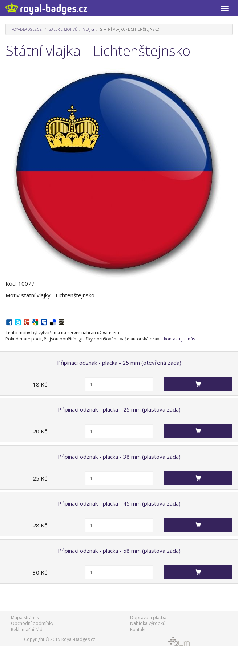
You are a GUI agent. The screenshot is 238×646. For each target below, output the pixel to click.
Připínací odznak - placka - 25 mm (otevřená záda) (119, 362)
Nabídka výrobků (147, 623)
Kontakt (138, 629)
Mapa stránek (25, 617)
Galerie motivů (63, 29)
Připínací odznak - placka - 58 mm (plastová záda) (119, 550)
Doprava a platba (148, 617)
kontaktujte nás (179, 339)
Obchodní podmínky (32, 623)
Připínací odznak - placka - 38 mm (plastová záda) (119, 456)
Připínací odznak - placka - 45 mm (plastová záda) (119, 503)
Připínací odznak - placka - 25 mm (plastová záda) (119, 409)
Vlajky (88, 29)
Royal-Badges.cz (26, 29)
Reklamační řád (27, 629)
